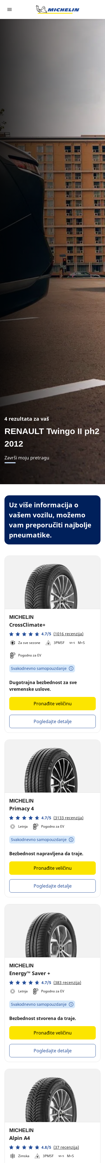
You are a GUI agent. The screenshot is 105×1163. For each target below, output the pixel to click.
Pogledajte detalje (53, 721)
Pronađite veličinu (53, 704)
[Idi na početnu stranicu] (57, 9)
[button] (46, 634)
